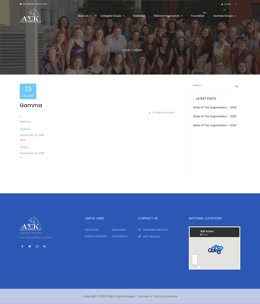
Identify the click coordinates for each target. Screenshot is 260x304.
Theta (24, 147)
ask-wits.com (152, 236)
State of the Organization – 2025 (214, 116)
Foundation (197, 15)
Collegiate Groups (110, 15)
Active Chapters (96, 236)
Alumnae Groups (223, 15)
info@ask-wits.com (35, 4)
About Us (83, 15)
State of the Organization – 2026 (214, 107)
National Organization (166, 15)
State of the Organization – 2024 (214, 125)
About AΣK (92, 230)
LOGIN (227, 4)
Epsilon (25, 129)
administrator (165, 112)
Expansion (139, 15)
